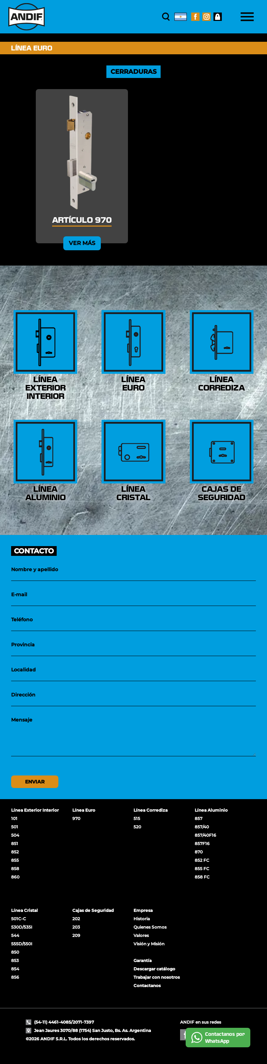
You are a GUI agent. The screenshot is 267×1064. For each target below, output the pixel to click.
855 (15, 860)
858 (15, 868)
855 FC (202, 868)
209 (76, 935)
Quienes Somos (150, 927)
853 (15, 960)
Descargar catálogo (154, 968)
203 (76, 927)
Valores (141, 935)
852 (15, 851)
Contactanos (147, 985)
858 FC (202, 877)
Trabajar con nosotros (157, 977)
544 (15, 935)
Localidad (23, 669)
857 (198, 818)
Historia (142, 918)
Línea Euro (83, 810)
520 (137, 826)
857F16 (202, 843)
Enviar (34, 782)
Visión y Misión (149, 943)
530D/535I (21, 927)
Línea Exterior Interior (35, 810)
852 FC (202, 860)
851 (14, 843)
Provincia (23, 644)
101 (14, 818)
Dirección (23, 694)
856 (15, 977)
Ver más (82, 243)
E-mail (19, 594)
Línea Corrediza (151, 810)
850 (15, 952)
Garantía (143, 960)
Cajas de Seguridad (93, 910)
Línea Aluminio (211, 810)
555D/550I (21, 943)
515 (137, 818)
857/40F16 (205, 835)
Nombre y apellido (34, 569)
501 (14, 826)
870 (199, 851)
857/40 (202, 826)
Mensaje (21, 719)
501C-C (18, 918)
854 (15, 968)
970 (76, 818)
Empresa (143, 910)
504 (15, 835)
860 (15, 877)
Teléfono (22, 619)
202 (76, 918)
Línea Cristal (24, 910)
